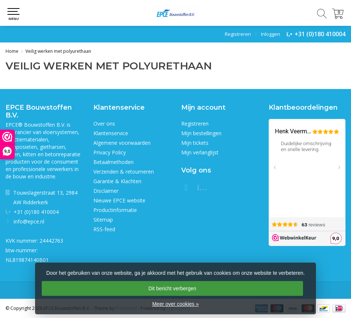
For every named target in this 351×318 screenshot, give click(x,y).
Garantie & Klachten (117, 181)
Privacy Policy (109, 152)
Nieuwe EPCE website (119, 200)
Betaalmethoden (113, 161)
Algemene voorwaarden (122, 142)
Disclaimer (105, 190)
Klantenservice (110, 133)
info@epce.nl (29, 221)
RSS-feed (104, 229)
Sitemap (103, 219)
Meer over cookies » (175, 304)
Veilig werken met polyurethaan (58, 51)
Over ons (104, 123)
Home (12, 51)
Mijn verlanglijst (199, 152)
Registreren (238, 34)
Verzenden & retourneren (123, 171)
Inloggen (270, 34)
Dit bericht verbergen (172, 288)
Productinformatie (115, 209)
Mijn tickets (195, 142)
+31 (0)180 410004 (320, 34)
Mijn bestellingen (201, 133)
